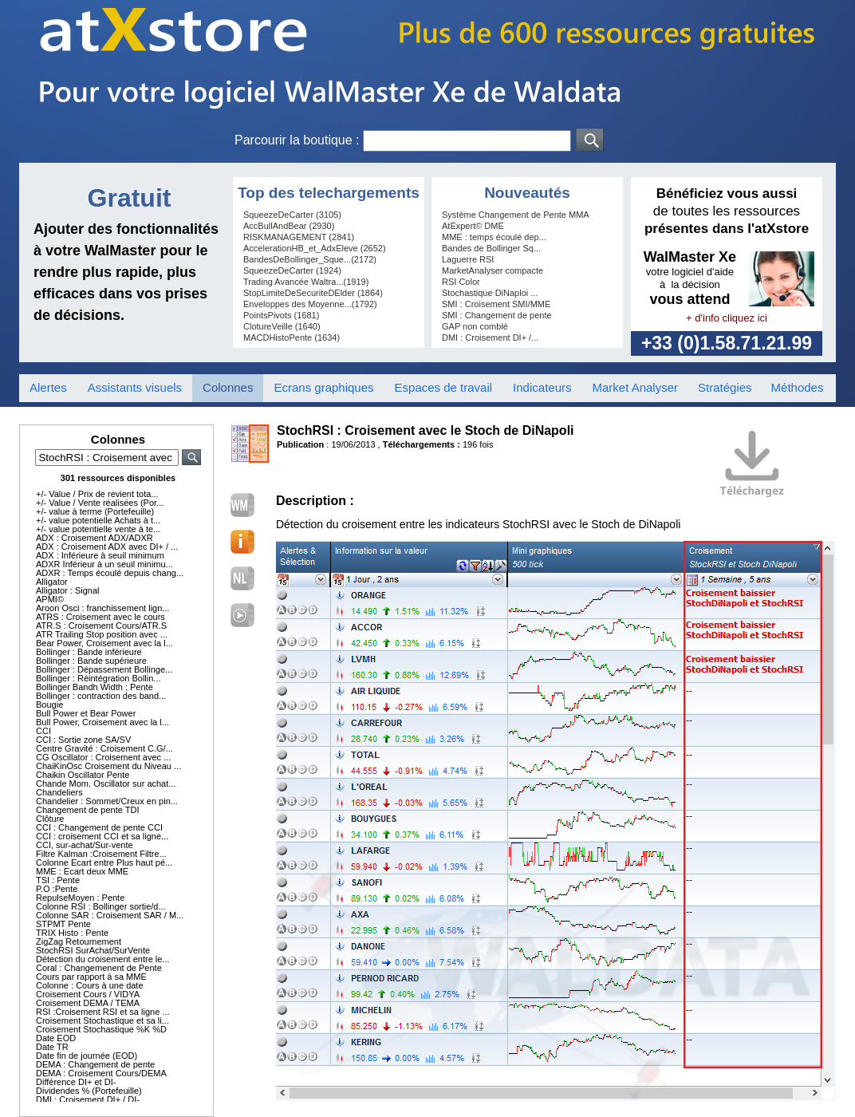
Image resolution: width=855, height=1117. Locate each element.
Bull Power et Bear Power (86, 713)
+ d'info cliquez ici (726, 318)
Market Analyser (635, 387)
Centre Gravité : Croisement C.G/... (104, 748)
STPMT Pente (63, 924)
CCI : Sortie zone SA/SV (83, 739)
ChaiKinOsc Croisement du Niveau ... (108, 766)
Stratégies (725, 387)
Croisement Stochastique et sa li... (102, 1020)
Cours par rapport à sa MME (91, 976)
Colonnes (228, 387)
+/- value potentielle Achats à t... (98, 520)
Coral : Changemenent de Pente (99, 968)
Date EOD (56, 1038)
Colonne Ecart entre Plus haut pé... (104, 862)
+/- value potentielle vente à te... (98, 529)
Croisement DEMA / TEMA (88, 1003)
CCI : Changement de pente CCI (99, 827)
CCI (43, 731)
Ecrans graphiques (323, 387)
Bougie (49, 704)
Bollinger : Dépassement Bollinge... (104, 669)
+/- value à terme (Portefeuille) (95, 511)
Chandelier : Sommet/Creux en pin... (107, 801)
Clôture (50, 818)
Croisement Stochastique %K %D (101, 1029)
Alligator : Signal (68, 590)
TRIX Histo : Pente (72, 932)
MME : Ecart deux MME (82, 871)
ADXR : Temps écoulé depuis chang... (109, 573)
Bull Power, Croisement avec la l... (102, 722)
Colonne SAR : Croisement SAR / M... (109, 915)
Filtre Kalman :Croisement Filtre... (101, 853)
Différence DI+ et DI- (76, 1082)
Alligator (52, 581)
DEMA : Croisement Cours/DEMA (101, 1073)
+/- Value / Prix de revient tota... (97, 494)
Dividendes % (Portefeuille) (89, 1090)
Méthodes (797, 387)
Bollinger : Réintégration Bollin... (98, 678)
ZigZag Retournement (78, 941)
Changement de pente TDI (87, 810)
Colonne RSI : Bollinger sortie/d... (101, 906)
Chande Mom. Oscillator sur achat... (105, 783)
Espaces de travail (444, 387)
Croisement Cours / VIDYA (88, 994)
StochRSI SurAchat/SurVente (93, 950)
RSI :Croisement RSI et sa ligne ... (103, 1011)
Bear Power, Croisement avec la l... (104, 643)
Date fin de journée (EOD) (86, 1055)
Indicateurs (542, 387)
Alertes (48, 387)
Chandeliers (59, 792)
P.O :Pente (56, 889)
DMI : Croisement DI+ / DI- (88, 1099)
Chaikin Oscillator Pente (82, 775)
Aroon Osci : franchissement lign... (103, 608)
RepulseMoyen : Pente (80, 897)
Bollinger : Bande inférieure (89, 652)
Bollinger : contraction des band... (101, 696)
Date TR (52, 1047)
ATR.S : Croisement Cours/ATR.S (101, 625)
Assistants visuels (135, 387)
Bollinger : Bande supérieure (91, 660)
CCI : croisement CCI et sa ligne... (102, 836)
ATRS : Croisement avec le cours (100, 617)
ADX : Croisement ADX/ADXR (94, 538)
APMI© (50, 599)
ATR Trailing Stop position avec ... (101, 634)
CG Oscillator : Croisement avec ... (103, 757)
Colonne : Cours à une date (90, 985)
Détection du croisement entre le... (103, 959)
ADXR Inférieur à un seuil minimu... (104, 564)
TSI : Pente (58, 880)
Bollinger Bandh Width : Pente (94, 687)
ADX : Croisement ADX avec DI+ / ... (107, 546)
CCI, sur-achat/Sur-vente (84, 845)
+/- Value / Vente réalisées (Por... (100, 502)
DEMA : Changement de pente (95, 1064)
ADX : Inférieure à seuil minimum (100, 555)
